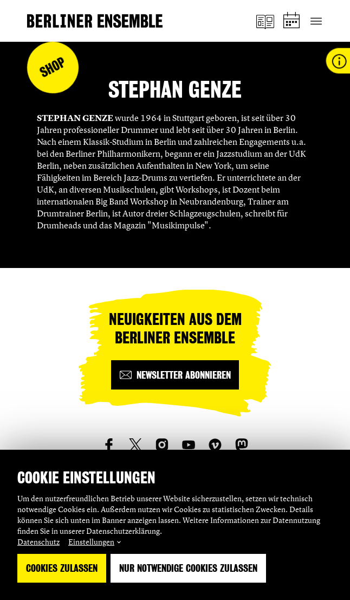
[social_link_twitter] (135, 444)
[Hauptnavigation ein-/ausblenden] (316, 21)
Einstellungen (91, 542)
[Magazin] (266, 21)
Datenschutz (38, 542)
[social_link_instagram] (161, 444)
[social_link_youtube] (188, 444)
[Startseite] (95, 21)
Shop (52, 67)
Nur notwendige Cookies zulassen (188, 568)
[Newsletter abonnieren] (175, 375)
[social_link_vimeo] (215, 444)
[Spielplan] (293, 21)
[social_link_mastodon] (241, 444)
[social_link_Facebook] (108, 444)
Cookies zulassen (62, 568)
